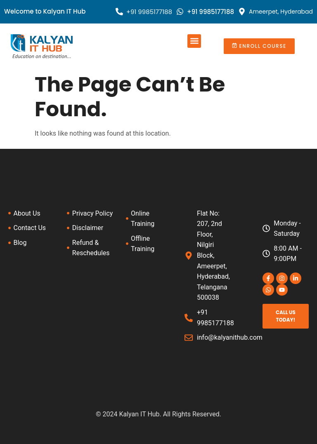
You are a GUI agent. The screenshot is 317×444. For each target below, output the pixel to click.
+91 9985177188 (149, 11)
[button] (194, 41)
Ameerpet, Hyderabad (281, 11)
